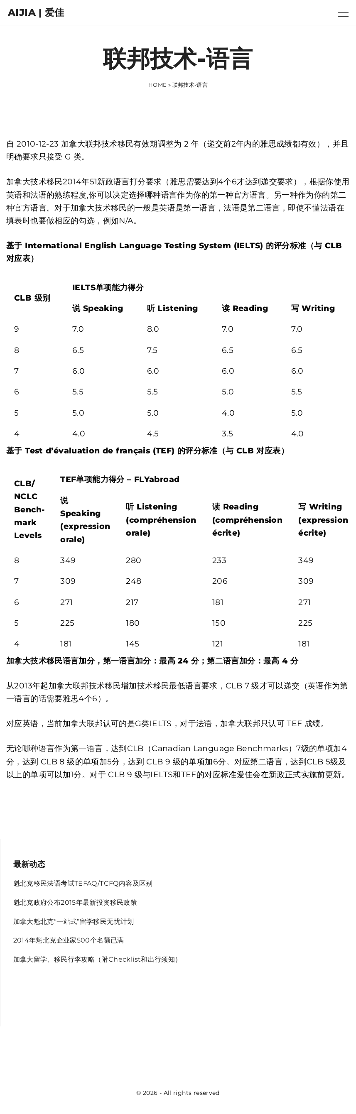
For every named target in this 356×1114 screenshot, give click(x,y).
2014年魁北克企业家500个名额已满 (68, 940)
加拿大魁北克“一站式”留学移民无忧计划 (73, 921)
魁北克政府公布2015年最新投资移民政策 (75, 902)
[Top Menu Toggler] (343, 12)
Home (157, 84)
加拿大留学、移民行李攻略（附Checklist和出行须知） (97, 959)
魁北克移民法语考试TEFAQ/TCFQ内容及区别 (83, 883)
